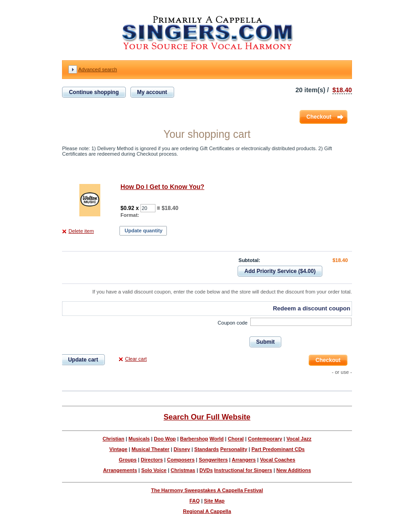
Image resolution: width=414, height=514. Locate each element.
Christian (113, 438)
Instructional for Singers (243, 470)
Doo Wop (165, 438)
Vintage (118, 449)
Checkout (318, 117)
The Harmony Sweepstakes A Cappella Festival (207, 490)
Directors (152, 459)
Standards (206, 449)
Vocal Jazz (298, 438)
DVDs (205, 470)
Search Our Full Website (207, 417)
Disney (182, 449)
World (217, 438)
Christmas (183, 470)
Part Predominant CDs (278, 449)
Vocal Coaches (277, 459)
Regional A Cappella (207, 511)
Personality (233, 449)
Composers (181, 459)
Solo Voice (153, 470)
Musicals (139, 438)
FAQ (194, 501)
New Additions (293, 470)
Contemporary (265, 438)
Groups (127, 459)
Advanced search (97, 69)
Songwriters (213, 459)
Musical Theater (150, 449)
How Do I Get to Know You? (162, 186)
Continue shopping (94, 92)
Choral (236, 438)
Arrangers (244, 459)
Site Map (214, 501)
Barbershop (194, 438)
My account (152, 92)
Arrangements (120, 470)
